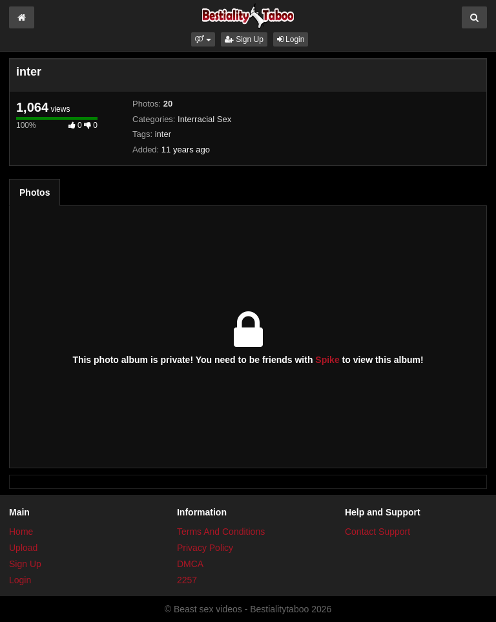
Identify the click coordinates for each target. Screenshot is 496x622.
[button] (203, 39)
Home (21, 531)
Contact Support (377, 531)
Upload (23, 548)
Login (291, 39)
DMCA (190, 564)
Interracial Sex (204, 119)
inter (163, 134)
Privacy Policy (205, 548)
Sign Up (244, 39)
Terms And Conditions (221, 531)
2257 (187, 580)
